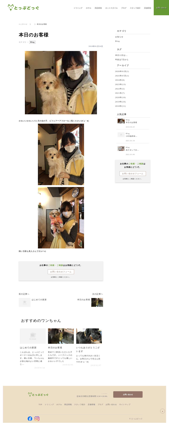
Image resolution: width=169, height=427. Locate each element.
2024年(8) (120, 80)
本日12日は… (121, 55)
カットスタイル (111, 7)
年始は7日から (122, 59)
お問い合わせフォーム (61, 272)
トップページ (24, 24)
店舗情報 (147, 7)
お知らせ (119, 37)
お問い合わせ (128, 396)
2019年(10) (120, 102)
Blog (32, 42)
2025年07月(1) (122, 76)
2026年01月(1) (122, 71)
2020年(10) (120, 97)
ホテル (88, 7)
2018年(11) (120, 106)
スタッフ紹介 (135, 7)
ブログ (123, 7)
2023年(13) (120, 84)
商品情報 (98, 7)
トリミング (77, 7)
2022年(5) (120, 89)
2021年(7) (120, 93)
